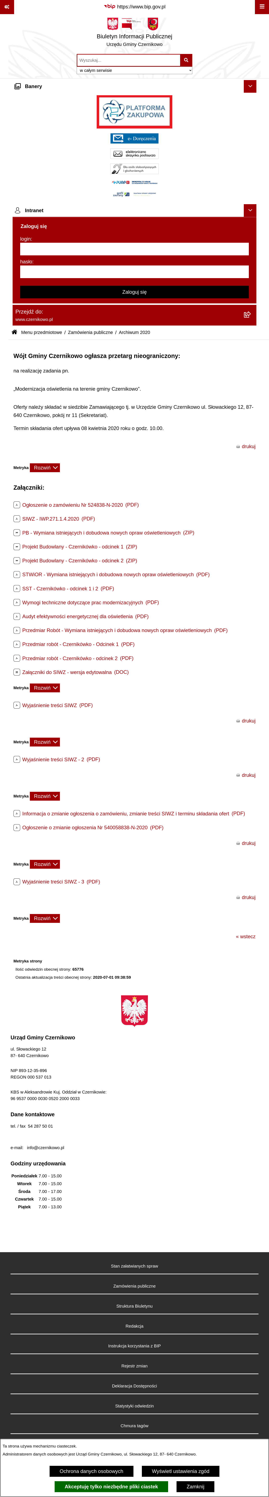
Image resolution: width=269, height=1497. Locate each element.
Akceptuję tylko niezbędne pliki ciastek (111, 1486)
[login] (134, 249)
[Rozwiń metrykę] (45, 467)
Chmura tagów (135, 1425)
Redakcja (134, 1326)
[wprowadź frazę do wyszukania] (129, 60)
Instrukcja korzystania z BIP (134, 1346)
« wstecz (246, 936)
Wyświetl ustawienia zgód (180, 1471)
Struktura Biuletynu (134, 1306)
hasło (26, 261)
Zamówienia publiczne (90, 332)
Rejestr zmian (134, 1366)
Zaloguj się (134, 292)
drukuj (249, 446)
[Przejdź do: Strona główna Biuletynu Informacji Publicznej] (14, 332)
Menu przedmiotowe (41, 332)
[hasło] (134, 271)
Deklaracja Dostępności (134, 1386)
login (25, 239)
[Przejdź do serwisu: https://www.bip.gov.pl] (134, 6)
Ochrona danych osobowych (91, 1471)
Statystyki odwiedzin (134, 1406)
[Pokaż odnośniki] (7, 7)
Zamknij (195, 1486)
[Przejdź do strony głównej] (134, 34)
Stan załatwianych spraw (134, 1266)
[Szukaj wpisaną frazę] (186, 60)
